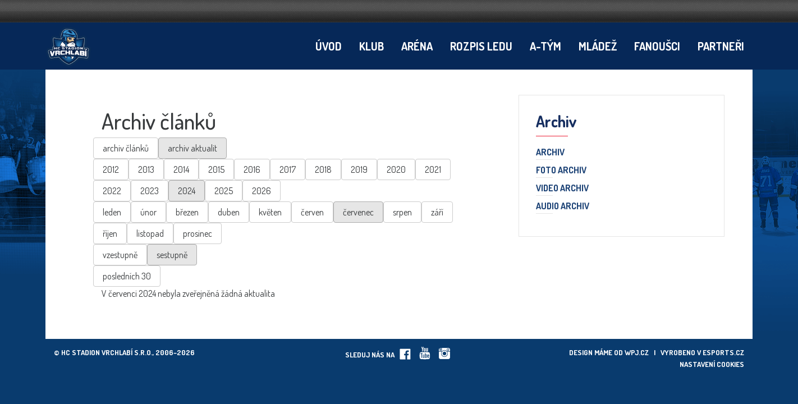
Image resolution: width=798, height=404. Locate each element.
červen (312, 212)
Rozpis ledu (481, 46)
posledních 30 (127, 276)
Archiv (550, 153)
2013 (146, 169)
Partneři (721, 46)
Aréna (417, 46)
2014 (181, 169)
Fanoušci (657, 46)
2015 (216, 169)
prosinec (197, 233)
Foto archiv (561, 171)
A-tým (545, 46)
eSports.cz (723, 352)
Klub (371, 46)
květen (270, 212)
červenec (358, 212)
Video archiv (562, 188)
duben (229, 212)
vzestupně (120, 254)
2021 (433, 169)
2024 (186, 190)
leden (112, 212)
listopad (150, 233)
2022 (112, 190)
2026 (261, 190)
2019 (359, 169)
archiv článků (126, 148)
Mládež (598, 46)
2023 (149, 190)
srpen (402, 212)
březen (187, 212)
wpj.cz (637, 352)
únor (148, 212)
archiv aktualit (192, 148)
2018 (323, 169)
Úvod (328, 46)
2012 (111, 169)
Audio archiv (562, 206)
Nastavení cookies (712, 364)
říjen (110, 233)
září (437, 212)
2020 (396, 169)
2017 (287, 169)
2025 (223, 190)
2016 (252, 169)
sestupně (172, 254)
